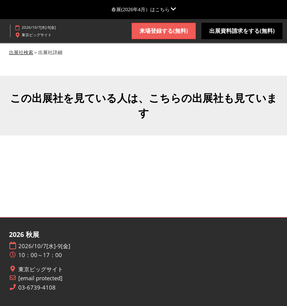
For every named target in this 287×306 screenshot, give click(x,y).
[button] (164, 31)
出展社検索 (21, 52)
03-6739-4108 (37, 287)
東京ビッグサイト (40, 269)
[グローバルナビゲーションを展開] (143, 9)
